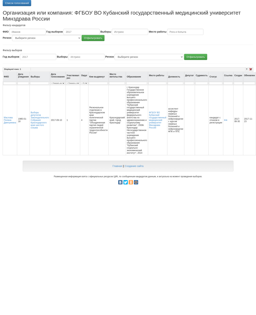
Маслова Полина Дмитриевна (10, 120)
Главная (117, 166)
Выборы (105, 31)
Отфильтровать (93, 38)
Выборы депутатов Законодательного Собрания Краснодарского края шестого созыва (40, 120)
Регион (7, 37)
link (225, 120)
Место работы (157, 31)
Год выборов (54, 31)
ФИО (6, 31)
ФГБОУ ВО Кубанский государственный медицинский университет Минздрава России (157, 120)
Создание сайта (134, 166)
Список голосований (17, 3)
